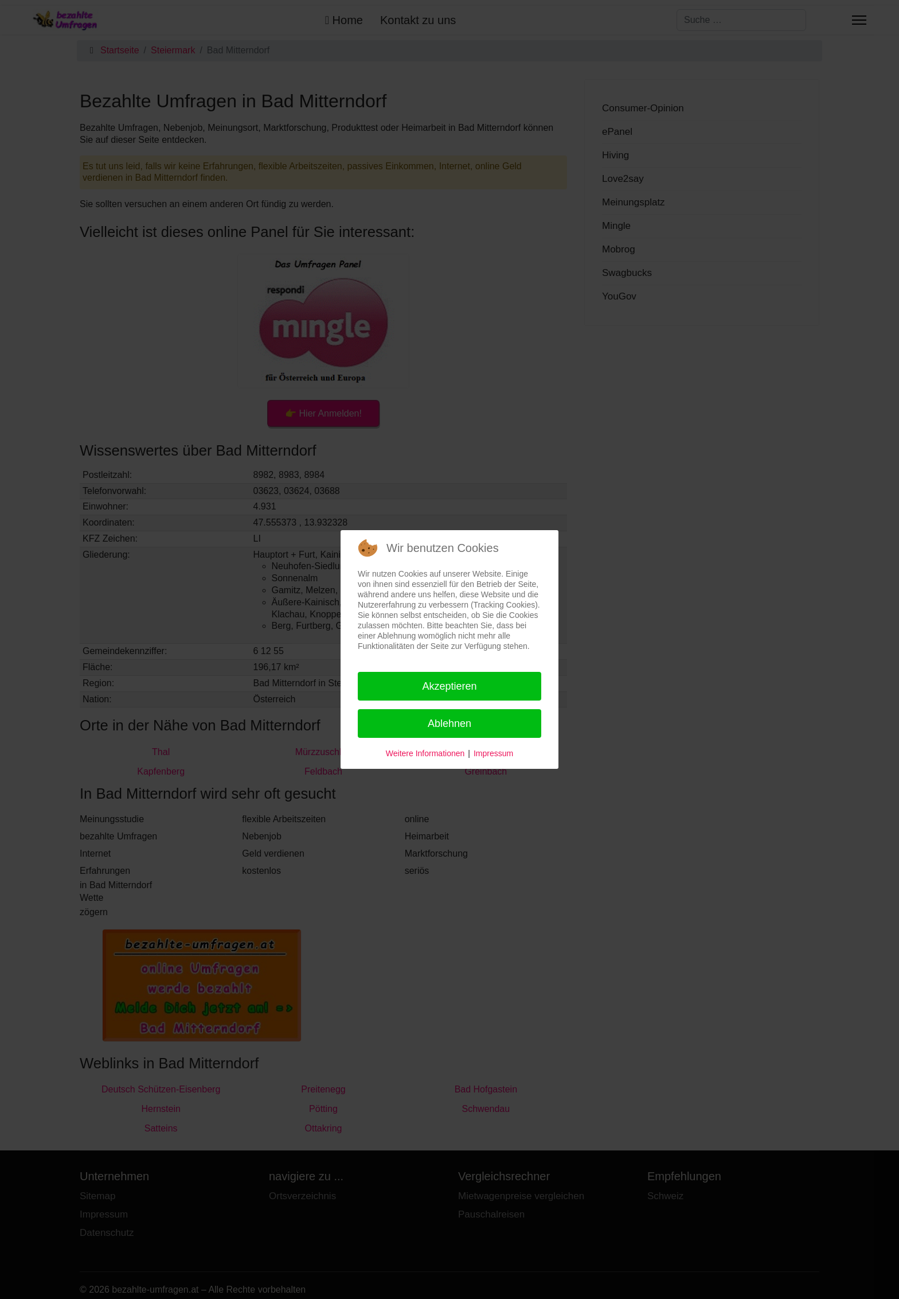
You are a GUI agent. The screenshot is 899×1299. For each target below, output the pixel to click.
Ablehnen (449, 723)
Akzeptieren (449, 686)
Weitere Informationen (425, 753)
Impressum (493, 753)
